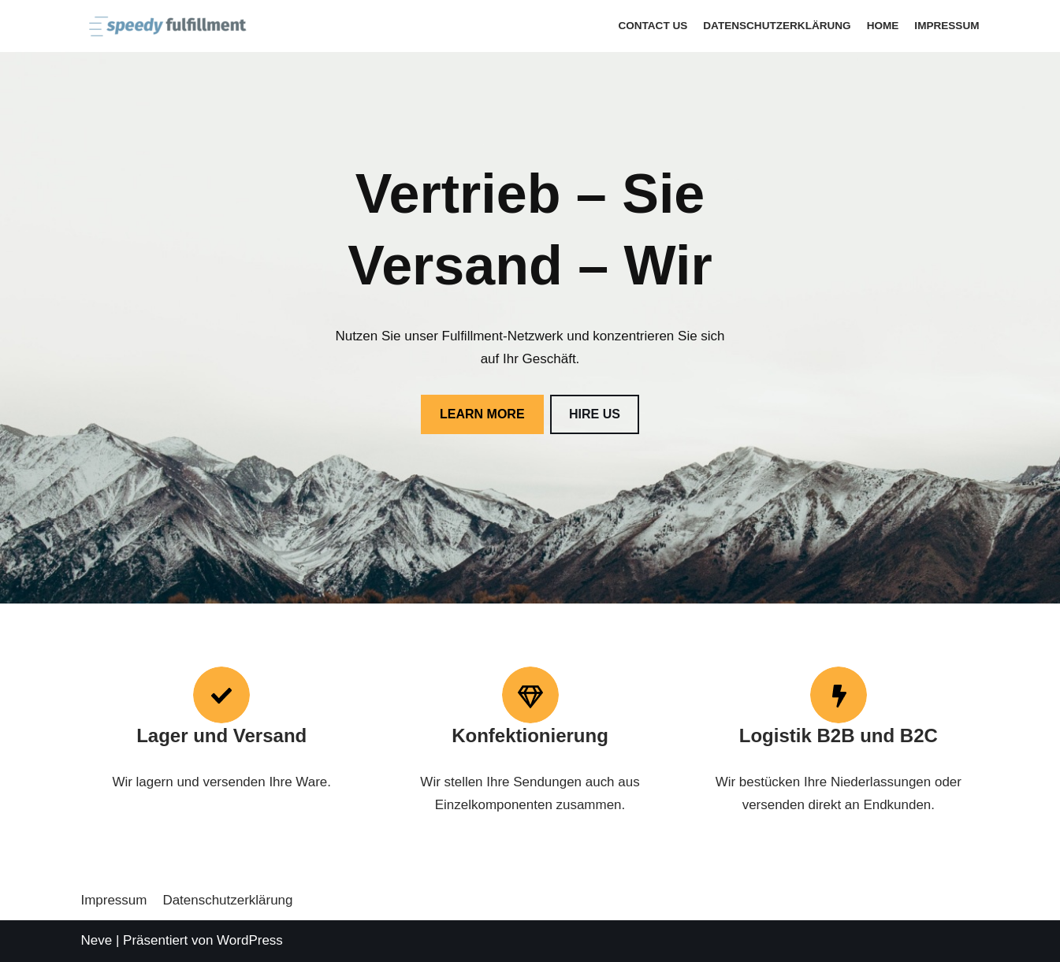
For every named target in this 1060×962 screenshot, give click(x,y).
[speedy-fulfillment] (164, 26)
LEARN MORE (482, 414)
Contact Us (651, 26)
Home (882, 26)
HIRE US (594, 414)
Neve (97, 940)
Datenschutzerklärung (777, 26)
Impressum (946, 26)
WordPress (250, 940)
